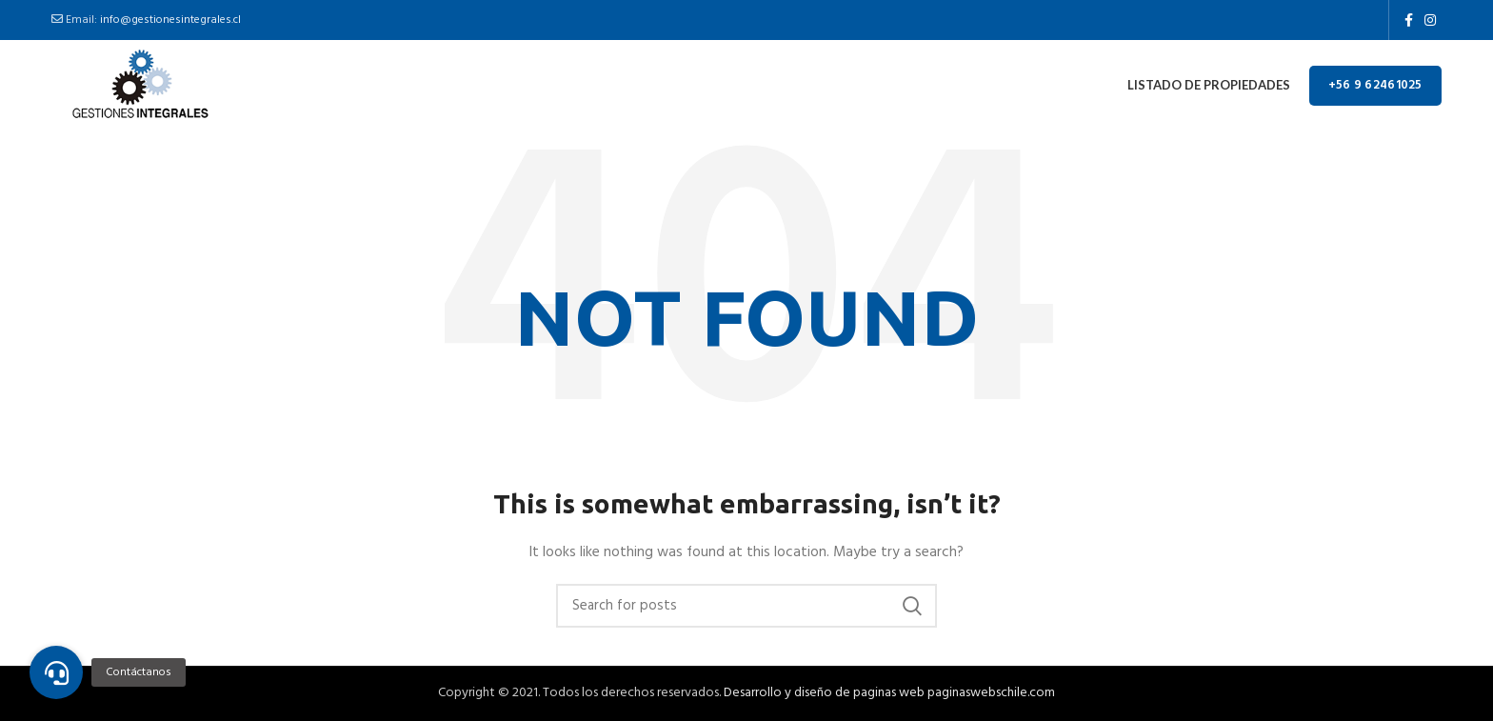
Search (911, 606)
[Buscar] (746, 606)
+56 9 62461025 (1375, 85)
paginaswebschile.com (991, 693)
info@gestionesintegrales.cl (170, 20)
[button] (56, 672)
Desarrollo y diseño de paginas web (824, 693)
